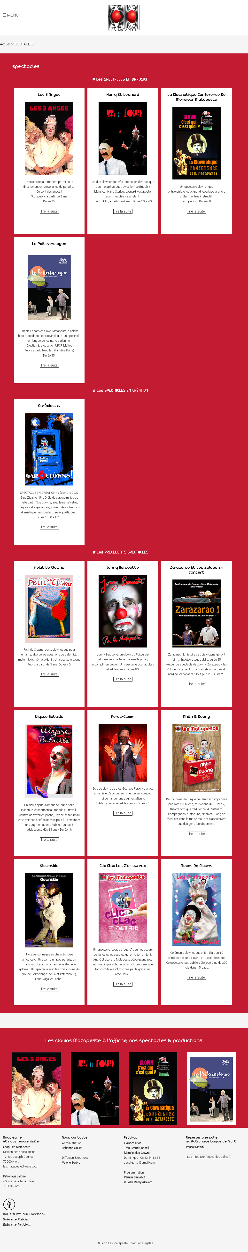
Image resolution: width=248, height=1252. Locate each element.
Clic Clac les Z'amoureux (123, 865)
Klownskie (49, 865)
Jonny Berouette (123, 567)
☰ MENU (10, 15)
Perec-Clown (122, 716)
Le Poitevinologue (49, 243)
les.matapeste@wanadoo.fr (21, 1166)
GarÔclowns (49, 405)
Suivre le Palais (15, 1219)
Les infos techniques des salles (208, 1156)
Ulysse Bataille (49, 716)
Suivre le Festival (17, 1224)
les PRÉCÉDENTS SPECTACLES (122, 552)
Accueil (5, 44)
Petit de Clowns (49, 567)
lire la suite (49, 211)
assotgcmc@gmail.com (139, 1162)
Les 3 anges (49, 94)
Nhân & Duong (196, 716)
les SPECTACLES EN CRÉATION (122, 390)
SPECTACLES (24, 44)
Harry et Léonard (123, 94)
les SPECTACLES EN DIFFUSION (122, 79)
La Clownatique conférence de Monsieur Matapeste (197, 97)
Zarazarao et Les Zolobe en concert (196, 570)
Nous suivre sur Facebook (24, 1214)
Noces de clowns (196, 865)
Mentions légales (142, 1243)
